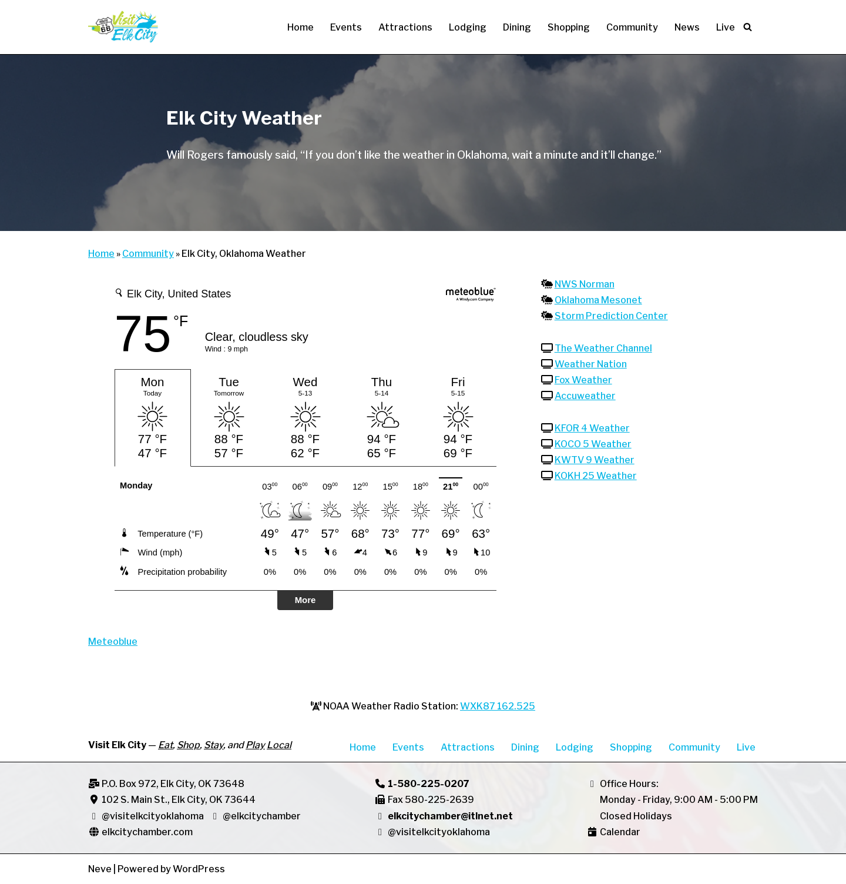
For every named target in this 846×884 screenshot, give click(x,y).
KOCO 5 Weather (593, 444)
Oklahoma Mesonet (598, 300)
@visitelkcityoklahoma (153, 816)
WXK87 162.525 (497, 706)
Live (725, 27)
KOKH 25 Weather (596, 475)
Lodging (467, 27)
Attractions (405, 27)
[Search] (747, 26)
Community (632, 27)
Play (255, 745)
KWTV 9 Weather (594, 460)
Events (346, 27)
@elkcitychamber (255, 816)
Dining (517, 27)
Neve (100, 869)
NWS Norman (585, 284)
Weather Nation (591, 364)
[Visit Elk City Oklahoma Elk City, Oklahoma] (123, 27)
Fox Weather (583, 380)
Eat (165, 745)
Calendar (620, 832)
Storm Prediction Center (611, 316)
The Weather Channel (603, 348)
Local (279, 745)
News (687, 27)
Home (300, 27)
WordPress (199, 869)
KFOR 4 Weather (592, 428)
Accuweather (585, 395)
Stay (213, 745)
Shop (188, 745)
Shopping (569, 27)
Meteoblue (112, 641)
